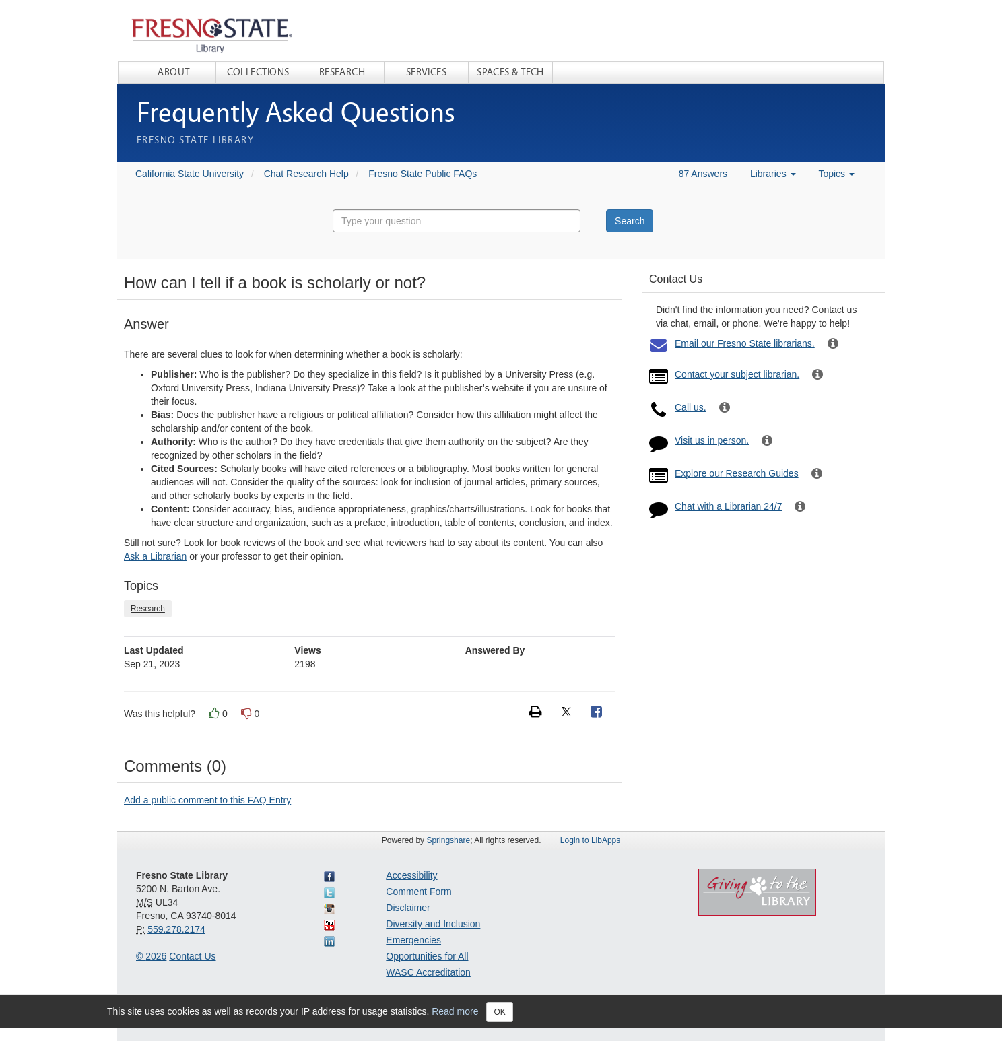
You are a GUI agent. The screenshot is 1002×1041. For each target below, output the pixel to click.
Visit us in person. (712, 440)
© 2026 (151, 956)
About (173, 72)
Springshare (448, 840)
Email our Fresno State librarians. (745, 343)
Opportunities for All (427, 956)
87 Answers (703, 173)
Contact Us (192, 956)
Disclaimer (408, 907)
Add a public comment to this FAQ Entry (207, 800)
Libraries (773, 173)
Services (426, 72)
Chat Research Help (306, 173)
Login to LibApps (590, 840)
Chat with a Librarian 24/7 (728, 506)
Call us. (690, 407)
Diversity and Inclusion (433, 923)
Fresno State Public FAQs (422, 173)
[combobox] (456, 220)
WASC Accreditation (428, 972)
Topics (836, 173)
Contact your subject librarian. (737, 374)
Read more (455, 1010)
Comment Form (418, 891)
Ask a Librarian (155, 556)
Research (342, 72)
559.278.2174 (176, 929)
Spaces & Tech (510, 72)
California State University (189, 173)
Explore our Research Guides (737, 473)
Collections (258, 72)
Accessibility (411, 875)
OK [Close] (499, 1012)
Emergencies (413, 940)
